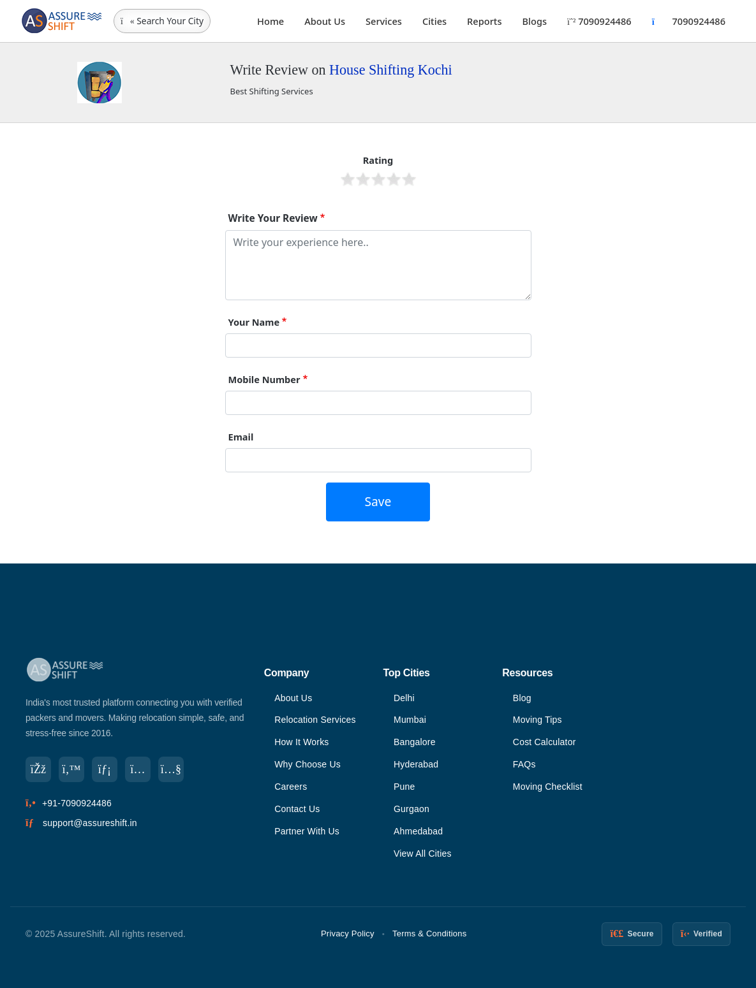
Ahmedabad (418, 831)
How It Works (301, 742)
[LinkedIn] (104, 769)
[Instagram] (138, 769)
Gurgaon (411, 809)
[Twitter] (71, 769)
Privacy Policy (347, 933)
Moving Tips (537, 720)
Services (384, 21)
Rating (378, 160)
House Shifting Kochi (390, 70)
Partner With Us (306, 831)
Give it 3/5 (378, 179)
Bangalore (415, 742)
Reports (484, 21)
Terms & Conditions (429, 933)
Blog (522, 698)
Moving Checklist (547, 786)
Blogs (535, 21)
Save (378, 501)
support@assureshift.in (90, 823)
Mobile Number (264, 379)
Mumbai (410, 720)
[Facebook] (38, 769)
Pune (404, 786)
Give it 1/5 (347, 179)
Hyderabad (416, 764)
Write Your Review (273, 218)
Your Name (254, 322)
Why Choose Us (307, 764)
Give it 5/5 (409, 179)
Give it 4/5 (393, 179)
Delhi (404, 698)
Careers (290, 786)
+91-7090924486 (77, 803)
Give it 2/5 (363, 179)
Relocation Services (315, 720)
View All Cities (423, 853)
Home (270, 21)
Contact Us (297, 809)
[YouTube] (171, 769)
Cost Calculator (544, 742)
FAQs (524, 764)
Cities (434, 21)
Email (241, 436)
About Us (324, 21)
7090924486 (599, 21)
